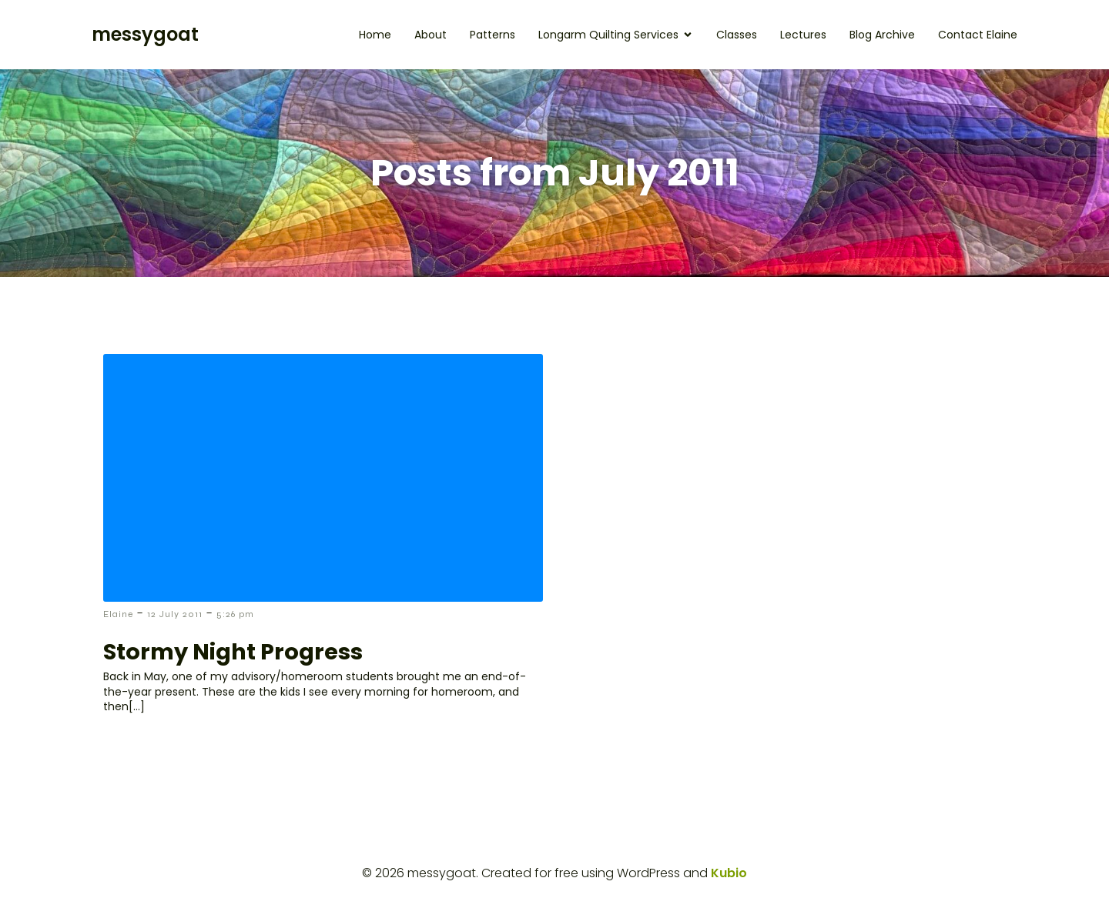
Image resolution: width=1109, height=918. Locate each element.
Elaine (118, 614)
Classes (736, 34)
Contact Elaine (977, 34)
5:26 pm (235, 614)
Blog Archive (882, 34)
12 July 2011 (175, 614)
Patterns (492, 34)
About (430, 34)
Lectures (803, 34)
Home (375, 34)
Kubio (729, 873)
